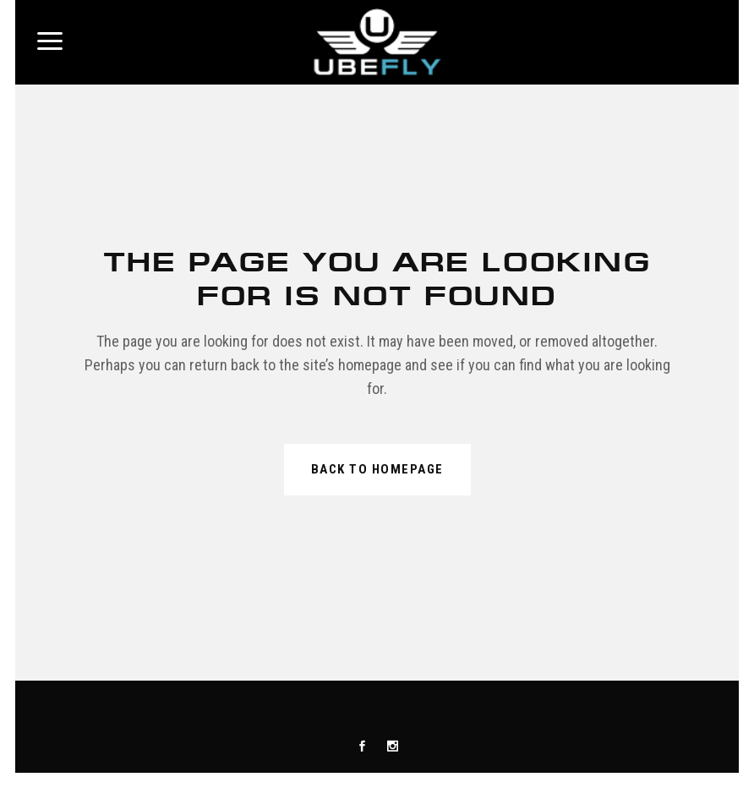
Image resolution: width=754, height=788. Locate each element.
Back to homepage (377, 469)
